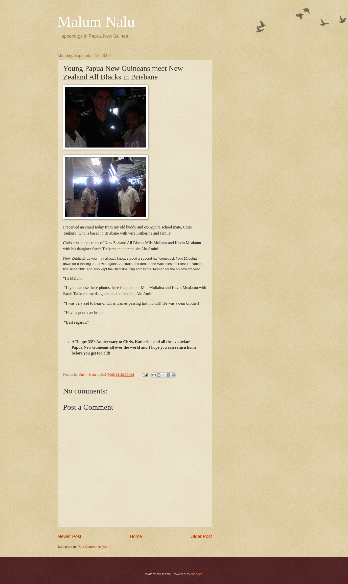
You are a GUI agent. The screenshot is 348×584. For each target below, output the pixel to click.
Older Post (201, 536)
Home (136, 536)
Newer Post (69, 536)
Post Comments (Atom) (94, 547)
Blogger (196, 574)
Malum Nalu (96, 21)
